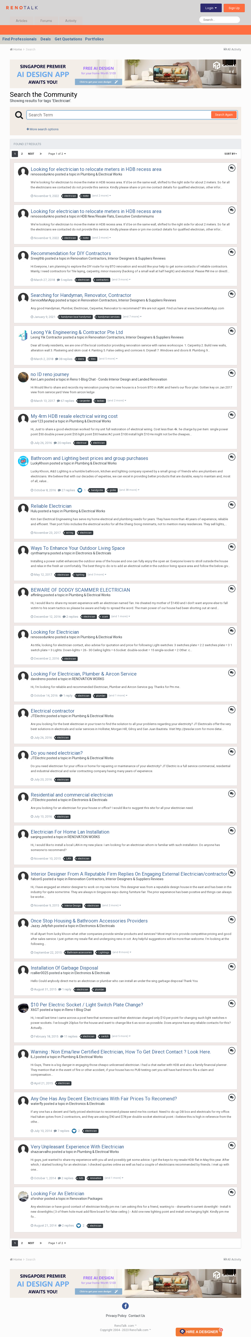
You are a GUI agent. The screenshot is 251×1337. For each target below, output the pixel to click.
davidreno (38, 679)
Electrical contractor (53, 711)
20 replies (62, 443)
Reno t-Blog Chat (78, 1010)
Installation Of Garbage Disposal (64, 968)
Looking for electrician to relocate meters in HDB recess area (96, 169)
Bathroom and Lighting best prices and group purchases (89, 458)
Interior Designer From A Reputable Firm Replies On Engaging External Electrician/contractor (129, 874)
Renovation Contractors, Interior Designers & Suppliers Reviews (118, 258)
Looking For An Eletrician (57, 1193)
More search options (42, 129)
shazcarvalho (41, 1152)
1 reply (65, 695)
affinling (37, 595)
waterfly (37, 1104)
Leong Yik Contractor (46, 337)
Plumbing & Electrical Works (101, 174)
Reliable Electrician (51, 506)
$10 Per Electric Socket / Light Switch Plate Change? (87, 1005)
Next (31, 154)
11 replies (68, 1036)
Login (211, 8)
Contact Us (136, 1316)
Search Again (224, 114)
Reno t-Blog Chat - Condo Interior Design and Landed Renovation (118, 379)
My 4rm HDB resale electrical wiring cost (74, 416)
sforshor (37, 1199)
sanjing (36, 837)
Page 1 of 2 (57, 153)
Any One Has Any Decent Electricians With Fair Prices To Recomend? (104, 1099)
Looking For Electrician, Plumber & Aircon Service (84, 674)
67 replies (65, 401)
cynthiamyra (40, 553)
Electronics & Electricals (93, 553)
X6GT (35, 1010)
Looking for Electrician (55, 632)
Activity (70, 21)
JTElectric (38, 716)
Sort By (230, 154)
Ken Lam (37, 379)
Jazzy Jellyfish (42, 926)
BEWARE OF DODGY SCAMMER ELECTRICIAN (80, 590)
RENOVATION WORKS (88, 679)
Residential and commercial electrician (72, 795)
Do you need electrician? (57, 753)
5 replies (64, 280)
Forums (46, 21)
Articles (21, 21)
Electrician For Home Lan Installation (70, 832)
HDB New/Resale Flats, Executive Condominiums (117, 216)
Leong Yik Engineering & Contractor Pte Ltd (77, 332)
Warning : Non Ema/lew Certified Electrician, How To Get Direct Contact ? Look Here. (121, 1052)
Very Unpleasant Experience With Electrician (77, 1147)
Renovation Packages (86, 1199)
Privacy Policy (116, 1316)
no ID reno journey (50, 374)
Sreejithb (37, 258)
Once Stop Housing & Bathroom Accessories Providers (89, 921)
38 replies (63, 359)
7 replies (61, 1131)
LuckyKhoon (40, 463)
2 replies (70, 616)
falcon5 (36, 879)
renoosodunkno (42, 174)
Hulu (34, 511)
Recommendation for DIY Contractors (71, 253)
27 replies (66, 490)
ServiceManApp (43, 300)
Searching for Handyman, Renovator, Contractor (81, 295)
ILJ (33, 1057)
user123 (37, 421)
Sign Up (234, 8)
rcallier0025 (39, 973)
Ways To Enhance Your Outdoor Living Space (78, 548)
